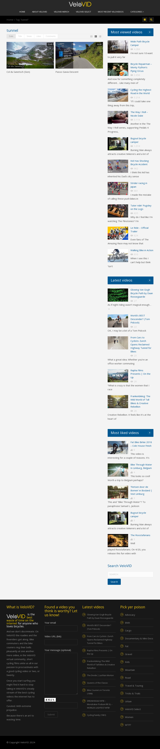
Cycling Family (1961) (96, 715)
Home (22, 11)
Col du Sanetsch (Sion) (18, 71)
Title (20, 36)
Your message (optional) (61, 652)
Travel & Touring (134, 685)
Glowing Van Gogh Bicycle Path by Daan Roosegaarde (141, 293)
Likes (39, 36)
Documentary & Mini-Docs (139, 638)
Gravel (128, 654)
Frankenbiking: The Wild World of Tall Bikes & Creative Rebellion (101, 664)
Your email (61, 625)
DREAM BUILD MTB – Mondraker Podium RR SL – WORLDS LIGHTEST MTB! (99, 704)
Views (29, 36)
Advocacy (130, 614)
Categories (137, 11)
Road (128, 677)
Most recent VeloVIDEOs (111, 11)
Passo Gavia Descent (66, 71)
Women (129, 717)
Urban (128, 701)
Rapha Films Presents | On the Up (140, 374)
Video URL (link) (61, 639)
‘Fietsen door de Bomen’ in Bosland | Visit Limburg (141, 490)
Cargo (128, 630)
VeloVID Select (83, 11)
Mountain (130, 669)
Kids (127, 661)
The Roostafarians (140, 535)
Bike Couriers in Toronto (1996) (98, 692)
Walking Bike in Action (141, 250)
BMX (127, 622)
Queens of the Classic (97, 682)
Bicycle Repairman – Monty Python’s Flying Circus (141, 67)
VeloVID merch (61, 11)
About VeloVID (39, 11)
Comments (50, 36)
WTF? (128, 724)
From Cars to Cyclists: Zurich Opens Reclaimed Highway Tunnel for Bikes (140, 344)
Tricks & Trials (132, 693)
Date (11, 36)
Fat (126, 646)
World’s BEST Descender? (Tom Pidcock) (140, 319)
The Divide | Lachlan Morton (100, 675)
